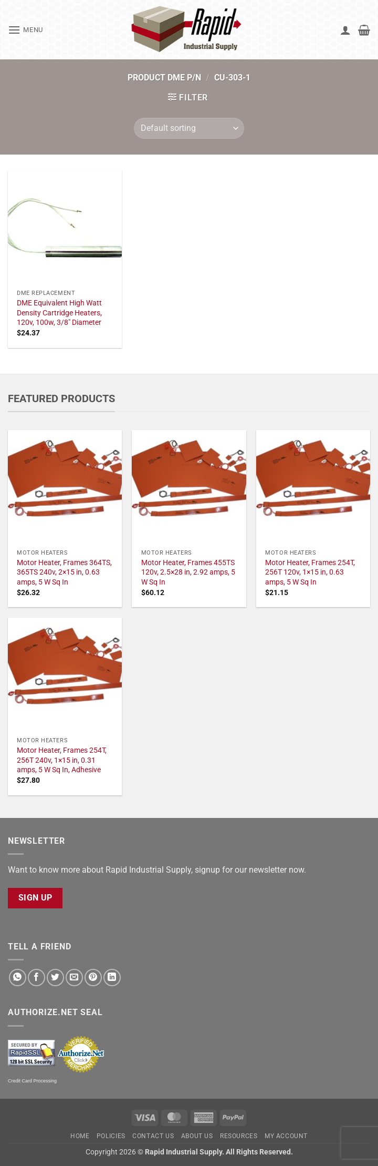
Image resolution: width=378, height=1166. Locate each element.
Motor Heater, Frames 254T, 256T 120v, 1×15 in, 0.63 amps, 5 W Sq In (310, 572)
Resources (239, 1136)
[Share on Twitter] (55, 977)
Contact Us (153, 1136)
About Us (197, 1136)
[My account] (345, 30)
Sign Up (35, 898)
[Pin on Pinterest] (93, 977)
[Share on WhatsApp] (17, 977)
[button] (25, 30)
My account (286, 1136)
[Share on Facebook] (36, 977)
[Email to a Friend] (74, 977)
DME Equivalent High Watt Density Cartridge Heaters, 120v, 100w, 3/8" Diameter (59, 313)
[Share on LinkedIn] (112, 977)
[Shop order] (189, 128)
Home (79, 1136)
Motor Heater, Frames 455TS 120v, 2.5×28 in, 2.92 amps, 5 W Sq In (188, 572)
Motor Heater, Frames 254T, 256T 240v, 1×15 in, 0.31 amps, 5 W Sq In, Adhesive (62, 760)
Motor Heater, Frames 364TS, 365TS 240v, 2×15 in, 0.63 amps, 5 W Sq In (64, 572)
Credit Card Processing (32, 1080)
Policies (111, 1136)
